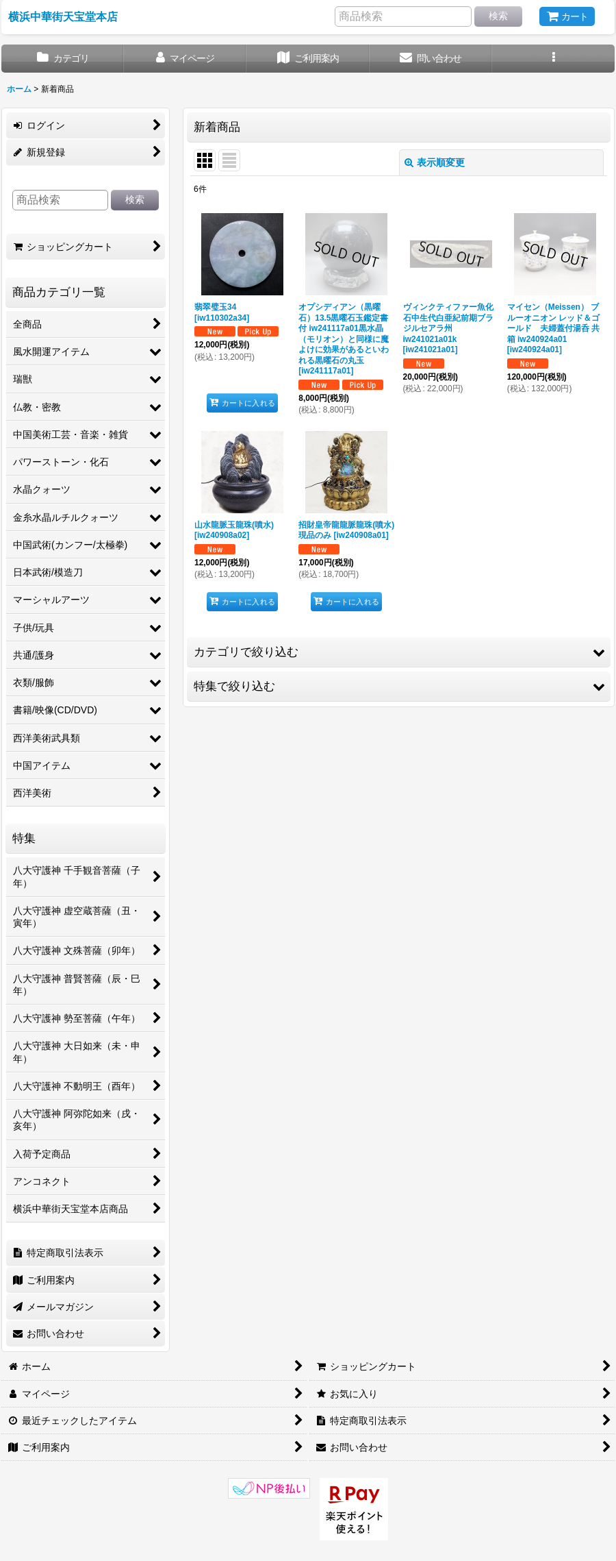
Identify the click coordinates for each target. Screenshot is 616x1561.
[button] (553, 59)
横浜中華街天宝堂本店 (63, 16)
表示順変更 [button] (435, 162)
